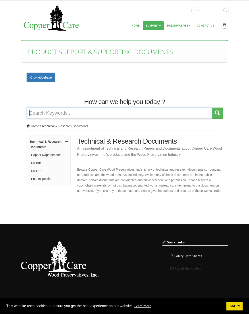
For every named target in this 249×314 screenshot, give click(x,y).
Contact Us (205, 25)
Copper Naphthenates (46, 155)
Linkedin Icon (224, 25)
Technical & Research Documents (65, 126)
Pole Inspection (41, 179)
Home (135, 25)
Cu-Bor (36, 163)
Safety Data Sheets (186, 257)
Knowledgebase (41, 77)
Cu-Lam (36, 171)
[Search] (210, 10)
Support (153, 25)
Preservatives (178, 25)
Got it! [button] (235, 306)
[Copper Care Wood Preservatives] (52, 17)
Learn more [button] (142, 306)
